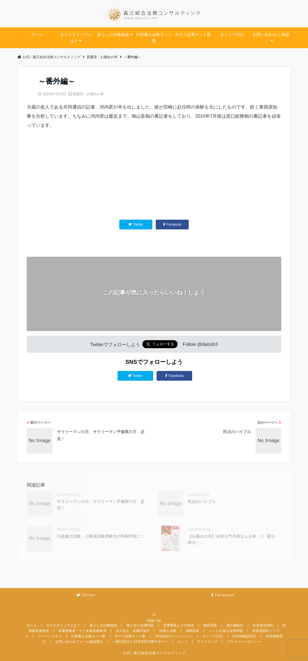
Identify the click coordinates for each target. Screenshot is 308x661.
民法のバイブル (202, 501)
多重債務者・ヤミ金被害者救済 (82, 631)
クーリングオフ (50, 636)
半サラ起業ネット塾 (193, 34)
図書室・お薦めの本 (88, 94)
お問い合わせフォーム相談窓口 (79, 642)
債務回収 (192, 631)
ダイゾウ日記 (232, 34)
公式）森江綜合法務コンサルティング (154, 653)
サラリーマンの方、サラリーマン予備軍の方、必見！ (101, 504)
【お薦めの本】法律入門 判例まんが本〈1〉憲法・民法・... (233, 539)
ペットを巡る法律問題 (226, 631)
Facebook (174, 376)
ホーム (37, 34)
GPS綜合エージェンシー (174, 636)
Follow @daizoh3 (200, 344)
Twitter (135, 376)
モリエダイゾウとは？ (76, 37)
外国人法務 (167, 631)
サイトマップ (207, 642)
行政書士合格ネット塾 (154, 37)
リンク (182, 642)
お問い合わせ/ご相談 (270, 34)
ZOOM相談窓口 (244, 636)
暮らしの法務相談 (113, 34)
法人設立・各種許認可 (133, 631)
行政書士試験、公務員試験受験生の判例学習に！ (101, 536)
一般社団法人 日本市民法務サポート (140, 642)
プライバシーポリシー (244, 642)
